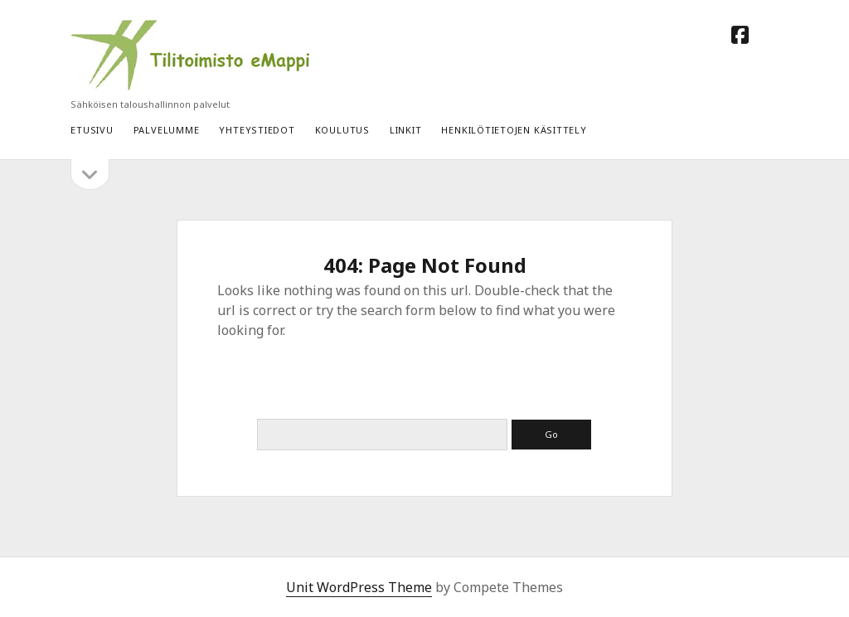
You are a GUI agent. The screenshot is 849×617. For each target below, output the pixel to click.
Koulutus (342, 130)
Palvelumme (166, 130)
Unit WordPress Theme (359, 587)
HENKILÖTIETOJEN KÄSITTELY (513, 130)
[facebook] (740, 34)
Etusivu (91, 130)
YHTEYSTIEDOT (256, 130)
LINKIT (406, 130)
